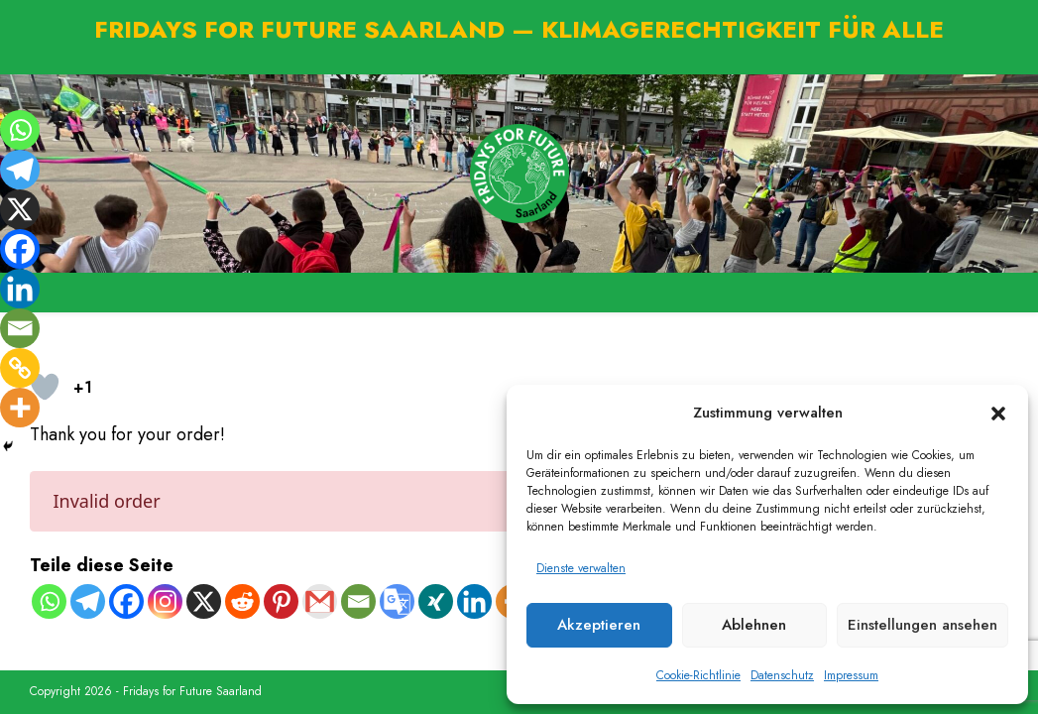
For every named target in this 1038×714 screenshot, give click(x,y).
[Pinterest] (281, 601)
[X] (203, 601)
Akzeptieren (598, 625)
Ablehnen (754, 625)
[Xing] (435, 601)
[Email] (358, 601)
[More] (20, 407)
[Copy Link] (20, 368)
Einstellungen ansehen (922, 625)
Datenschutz (782, 675)
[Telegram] (87, 601)
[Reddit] (242, 601)
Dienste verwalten (581, 568)
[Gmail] (319, 601)
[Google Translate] (397, 601)
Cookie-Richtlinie (698, 675)
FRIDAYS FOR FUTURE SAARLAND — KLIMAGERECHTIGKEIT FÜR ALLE (519, 29)
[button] (998, 413)
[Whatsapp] (49, 601)
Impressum (851, 675)
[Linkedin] (474, 601)
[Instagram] (165, 601)
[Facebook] (126, 601)
